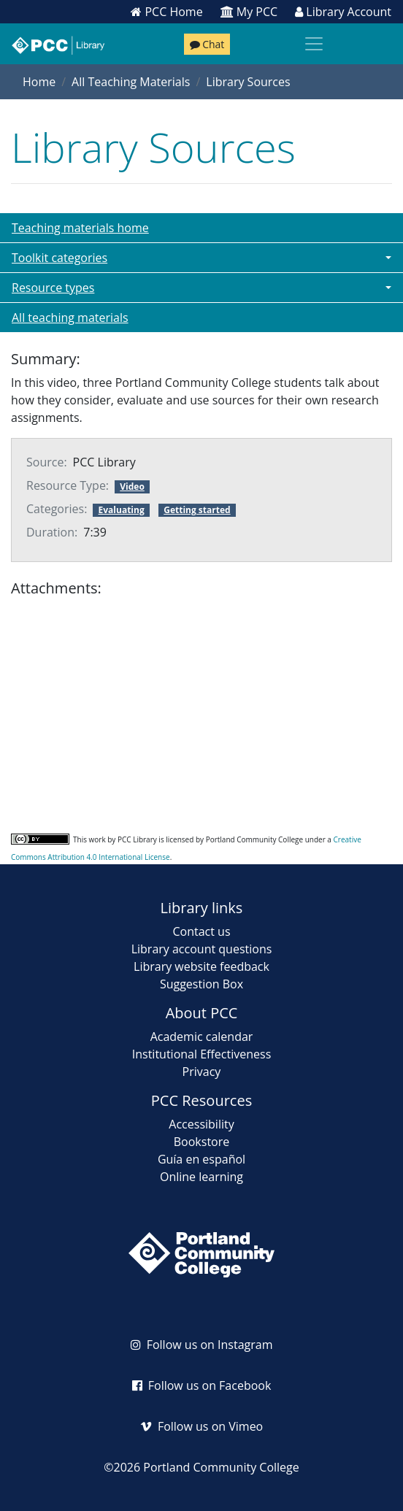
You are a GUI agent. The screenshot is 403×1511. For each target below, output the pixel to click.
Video (132, 486)
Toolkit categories (59, 258)
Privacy (202, 1072)
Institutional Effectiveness (202, 1054)
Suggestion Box (201, 984)
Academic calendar (201, 1037)
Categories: (56, 509)
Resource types (53, 288)
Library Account (343, 12)
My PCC (249, 12)
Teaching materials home (80, 228)
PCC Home (166, 12)
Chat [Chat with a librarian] (207, 44)
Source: (46, 462)
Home (39, 82)
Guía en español (201, 1159)
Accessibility (201, 1124)
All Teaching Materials (131, 82)
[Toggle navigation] (314, 44)
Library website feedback (201, 966)
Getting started (197, 510)
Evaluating (122, 510)
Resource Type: (67, 485)
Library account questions (201, 949)
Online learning (201, 1177)
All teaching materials (70, 317)
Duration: (51, 532)
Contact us (201, 931)
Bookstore (201, 1142)
